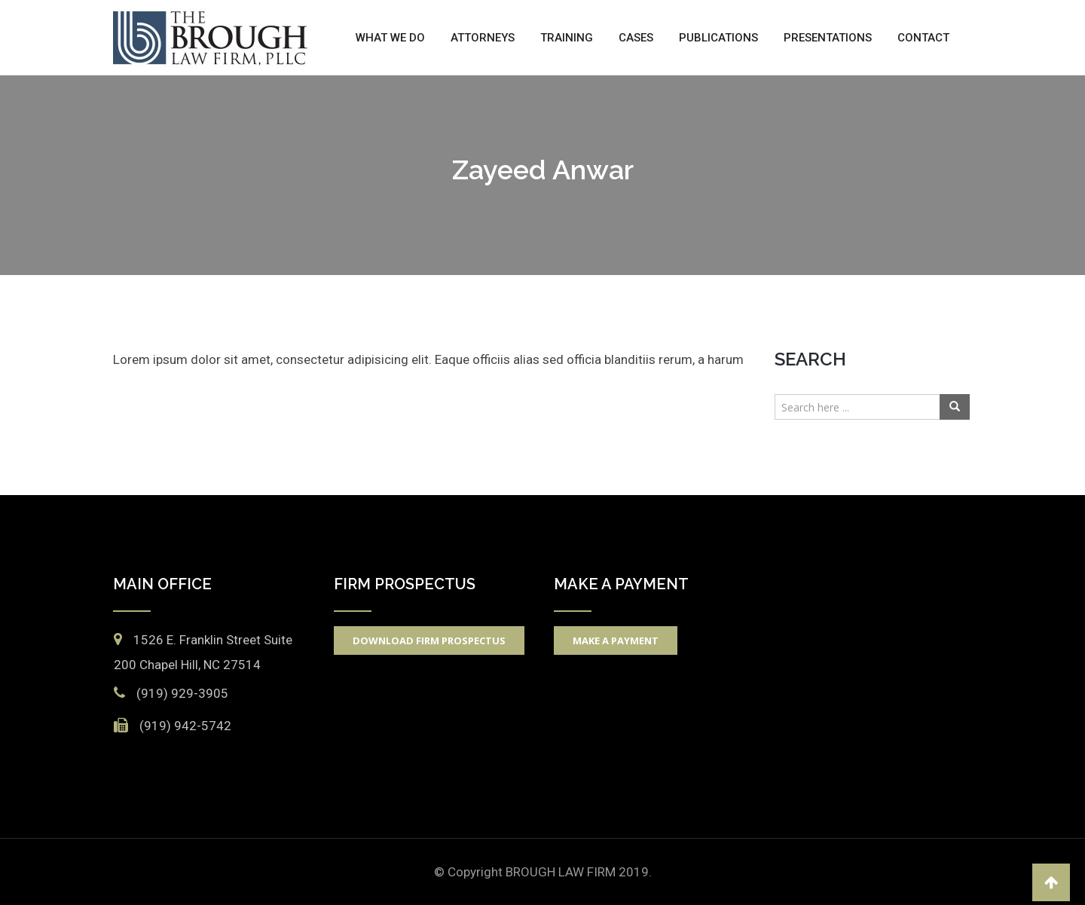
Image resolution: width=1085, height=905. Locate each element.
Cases (636, 37)
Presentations (828, 37)
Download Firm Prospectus (429, 640)
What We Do (390, 37)
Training (566, 37)
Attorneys (483, 37)
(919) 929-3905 (182, 693)
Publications (718, 37)
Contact (923, 37)
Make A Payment (616, 640)
